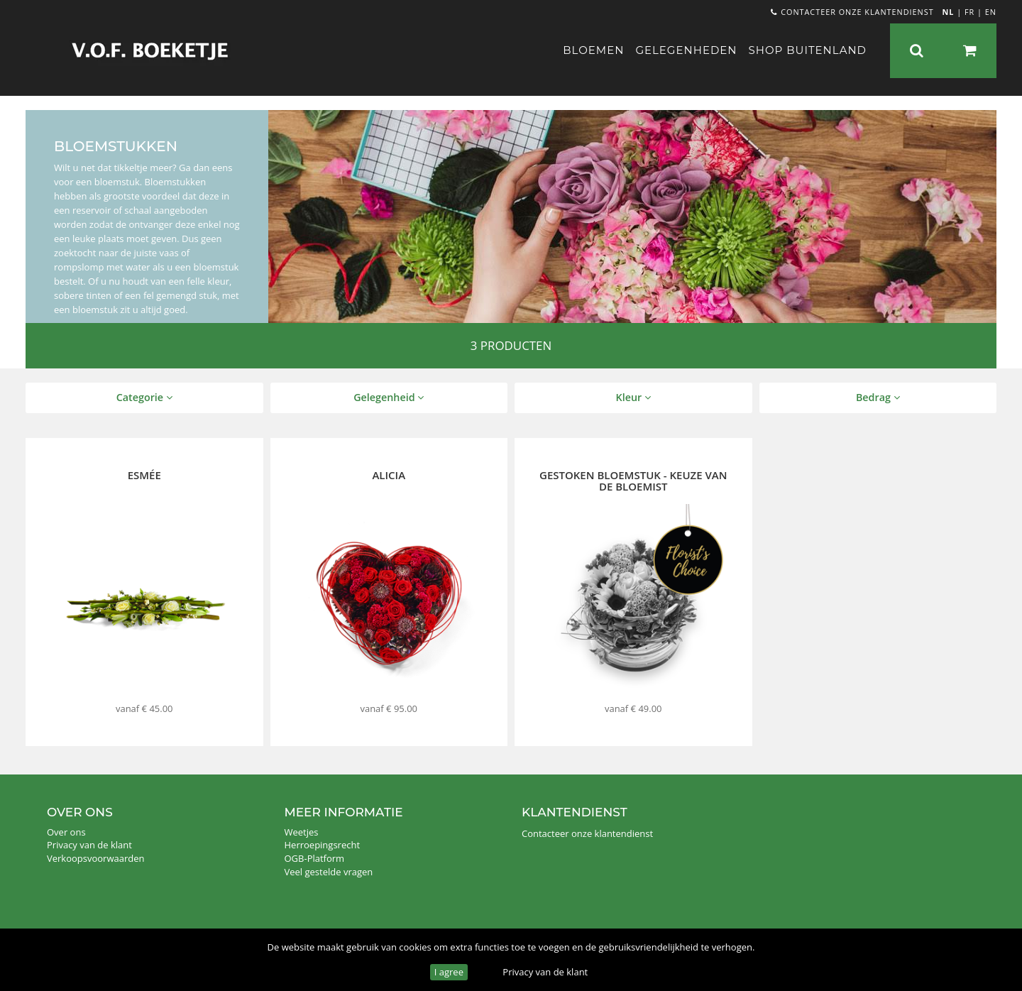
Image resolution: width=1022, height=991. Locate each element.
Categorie (144, 397)
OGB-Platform (315, 858)
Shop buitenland (808, 50)
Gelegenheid (388, 397)
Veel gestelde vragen (329, 871)
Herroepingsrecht (323, 844)
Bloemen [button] (593, 50)
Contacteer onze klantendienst (852, 11)
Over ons (66, 832)
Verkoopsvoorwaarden (96, 858)
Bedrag (878, 397)
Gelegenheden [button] (686, 50)
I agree (448, 971)
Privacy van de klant (545, 971)
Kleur (633, 397)
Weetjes (302, 832)
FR (969, 11)
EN (990, 11)
